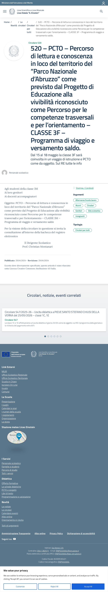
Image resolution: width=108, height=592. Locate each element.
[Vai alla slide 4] (54, 336)
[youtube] (14, 539)
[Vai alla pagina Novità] (14, 25)
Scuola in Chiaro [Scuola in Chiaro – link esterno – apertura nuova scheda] (9, 381)
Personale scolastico (11, 463)
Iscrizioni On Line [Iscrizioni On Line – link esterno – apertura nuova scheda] (9, 385)
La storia (6, 421)
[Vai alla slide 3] (51, 336)
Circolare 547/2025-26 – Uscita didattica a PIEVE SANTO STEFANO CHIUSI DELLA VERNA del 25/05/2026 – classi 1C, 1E (52, 313)
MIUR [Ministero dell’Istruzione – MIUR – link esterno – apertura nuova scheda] (4, 371)
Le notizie (6, 506)
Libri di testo (7, 493)
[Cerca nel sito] (101, 11)
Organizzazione (9, 418)
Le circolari (7, 510)
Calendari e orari (9, 408)
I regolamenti (8, 415)
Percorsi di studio (9, 470)
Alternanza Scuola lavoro (86, 200)
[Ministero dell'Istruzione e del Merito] (17, 2)
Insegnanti (80, 216)
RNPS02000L (63, 561)
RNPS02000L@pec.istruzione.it (68, 553)
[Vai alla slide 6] (60, 336)
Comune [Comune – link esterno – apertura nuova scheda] (5, 391)
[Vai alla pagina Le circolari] (22, 23)
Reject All (54, 586)
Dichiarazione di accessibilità (81, 533)
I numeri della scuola (11, 411)
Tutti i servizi (7, 473)
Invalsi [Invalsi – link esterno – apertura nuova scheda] (5, 388)
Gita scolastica (94, 210)
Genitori (79, 210)
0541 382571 (43, 550)
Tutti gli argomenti (10, 525)
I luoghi (5, 405)
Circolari (90, 205)
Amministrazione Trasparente (16, 533)
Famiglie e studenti (10, 466)
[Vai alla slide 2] (48, 336)
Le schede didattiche (11, 486)
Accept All (88, 586)
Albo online (7, 516)
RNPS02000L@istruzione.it (67, 550)
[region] (54, 579)
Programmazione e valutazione (16, 496)
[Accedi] (103, 2)
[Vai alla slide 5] (57, 336)
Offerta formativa (10, 483)
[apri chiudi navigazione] (4, 11)
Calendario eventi (10, 513)
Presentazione (8, 401)
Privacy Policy (56, 533)
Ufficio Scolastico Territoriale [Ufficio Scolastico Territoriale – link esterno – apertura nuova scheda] (15, 378)
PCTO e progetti (9, 490)
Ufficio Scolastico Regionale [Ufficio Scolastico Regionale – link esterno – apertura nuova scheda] (14, 374)
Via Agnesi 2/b (57, 547)
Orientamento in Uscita (12, 520)
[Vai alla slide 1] (45, 336)
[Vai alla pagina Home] (7, 22)
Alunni (78, 205)
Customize (20, 586)
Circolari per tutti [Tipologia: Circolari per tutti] (83, 230)
